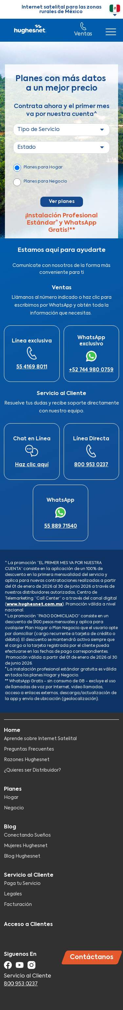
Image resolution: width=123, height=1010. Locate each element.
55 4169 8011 (31, 366)
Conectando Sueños (27, 835)
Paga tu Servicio (22, 883)
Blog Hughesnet (22, 856)
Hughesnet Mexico (29, 30)
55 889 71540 (60, 526)
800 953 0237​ (91, 464)
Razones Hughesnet (27, 759)
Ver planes (61, 201)
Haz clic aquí (32, 464)
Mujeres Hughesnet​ (26, 846)
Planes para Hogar (43, 167)
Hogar (11, 797)
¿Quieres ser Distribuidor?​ (32, 770)
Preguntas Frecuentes (29, 749)
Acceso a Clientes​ (28, 924)
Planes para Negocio (45, 181)
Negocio (14, 808)
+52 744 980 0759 (91, 369)
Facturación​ (18, 904)
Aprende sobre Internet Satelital (40, 738)
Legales (13, 894)
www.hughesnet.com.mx (34, 604)
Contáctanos (91, 957)
